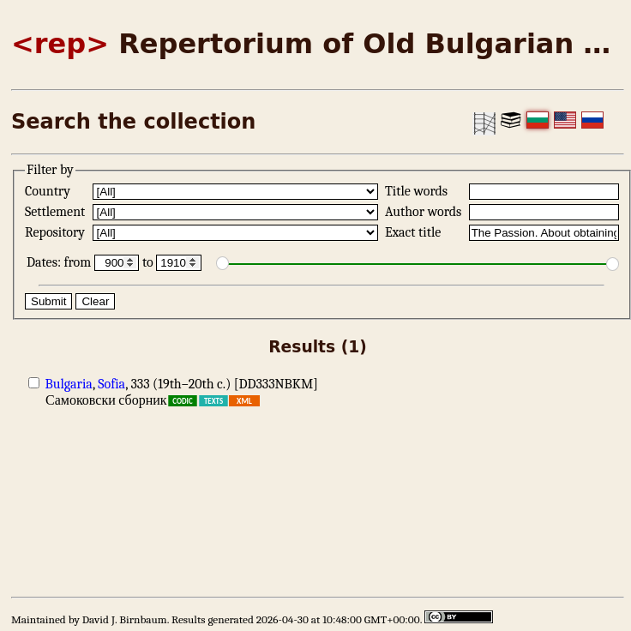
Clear (95, 301)
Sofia (111, 384)
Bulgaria (69, 384)
